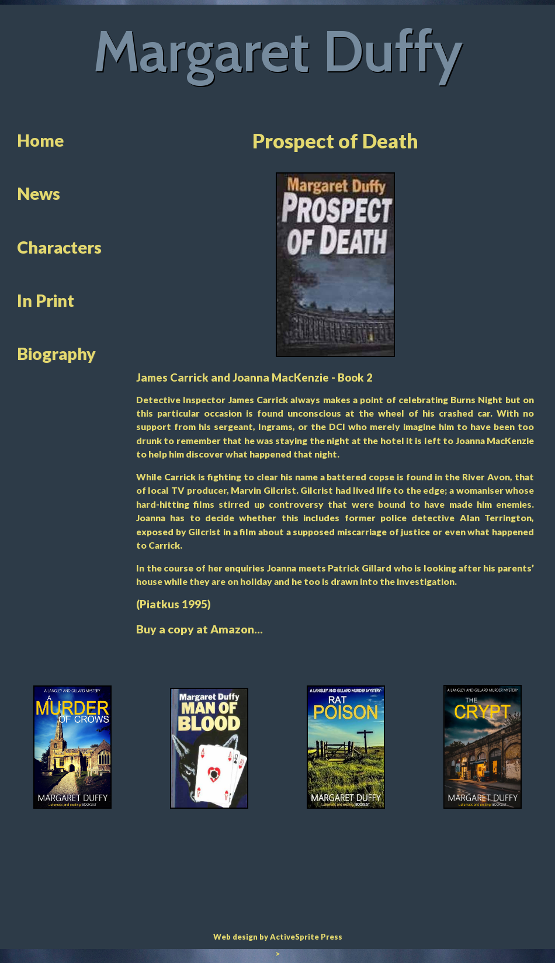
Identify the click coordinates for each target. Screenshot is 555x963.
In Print (45, 300)
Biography (56, 353)
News (38, 193)
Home (40, 140)
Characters (59, 247)
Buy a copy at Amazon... (199, 629)
